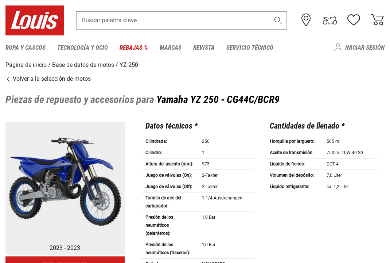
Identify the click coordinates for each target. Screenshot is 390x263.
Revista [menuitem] (204, 47)
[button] (278, 20)
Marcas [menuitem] (171, 47)
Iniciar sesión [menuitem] (365, 47)
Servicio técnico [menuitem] (249, 47)
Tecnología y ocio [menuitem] (82, 47)
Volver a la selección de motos (48, 78)
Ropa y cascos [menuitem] (25, 47)
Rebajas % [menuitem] (134, 47)
